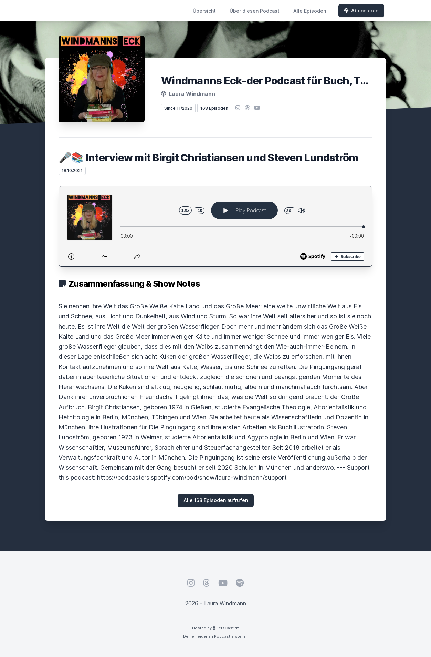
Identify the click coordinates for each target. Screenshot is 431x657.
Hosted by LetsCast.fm (215, 628)
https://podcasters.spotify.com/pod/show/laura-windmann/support (192, 477)
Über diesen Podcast (255, 11)
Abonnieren (361, 10)
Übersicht (204, 11)
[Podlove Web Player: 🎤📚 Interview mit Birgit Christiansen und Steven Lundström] (215, 226)
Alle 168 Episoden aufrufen (215, 500)
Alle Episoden (309, 11)
